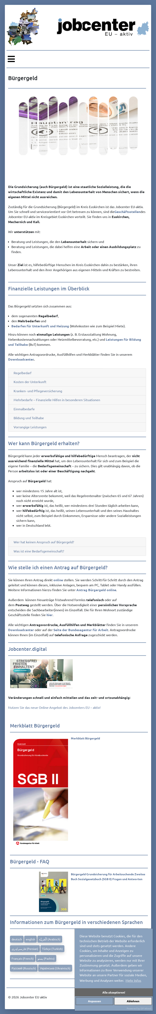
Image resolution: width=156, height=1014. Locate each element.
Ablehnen (133, 1001)
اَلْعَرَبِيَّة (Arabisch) (50, 939)
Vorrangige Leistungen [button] (30, 427)
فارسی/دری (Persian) (25, 949)
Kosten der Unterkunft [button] (30, 382)
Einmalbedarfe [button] (24, 409)
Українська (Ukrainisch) (55, 968)
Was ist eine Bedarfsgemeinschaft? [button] (39, 551)
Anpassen (94, 1001)
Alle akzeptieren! (113, 992)
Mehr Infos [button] (133, 980)
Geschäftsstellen (127, 211)
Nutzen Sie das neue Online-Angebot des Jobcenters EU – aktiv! (54, 707)
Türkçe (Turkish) (52, 949)
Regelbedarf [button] (22, 373)
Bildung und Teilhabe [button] (29, 418)
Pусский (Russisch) (24, 968)
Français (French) (23, 958)
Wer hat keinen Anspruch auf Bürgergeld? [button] (44, 542)
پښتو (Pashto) (46, 958)
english (30, 939)
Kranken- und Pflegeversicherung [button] (38, 391)
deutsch (17, 939)
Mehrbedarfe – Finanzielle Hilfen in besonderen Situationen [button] (57, 400)
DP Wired (146, 1008)
